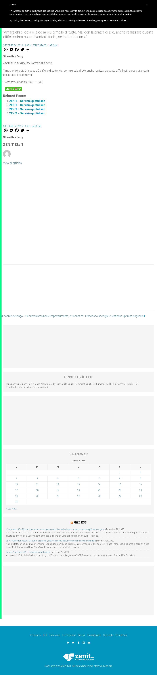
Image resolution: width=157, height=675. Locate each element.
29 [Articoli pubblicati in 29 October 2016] (120, 496)
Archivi (54, 45)
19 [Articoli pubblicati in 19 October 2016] (58, 490)
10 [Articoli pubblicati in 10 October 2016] (16, 484)
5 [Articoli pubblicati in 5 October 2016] (57, 478)
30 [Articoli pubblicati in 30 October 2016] (140, 496)
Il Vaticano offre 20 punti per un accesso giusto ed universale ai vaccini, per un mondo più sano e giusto (56, 529)
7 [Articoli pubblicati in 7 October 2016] (99, 478)
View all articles (12, 163)
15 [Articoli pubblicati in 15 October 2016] (120, 484)
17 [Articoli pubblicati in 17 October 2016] (16, 490)
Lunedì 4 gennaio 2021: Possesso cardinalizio (28, 552)
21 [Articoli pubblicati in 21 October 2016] (99, 490)
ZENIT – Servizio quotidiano (27, 100)
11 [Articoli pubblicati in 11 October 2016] (37, 484)
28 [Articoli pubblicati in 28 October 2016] (99, 496)
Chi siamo (35, 635)
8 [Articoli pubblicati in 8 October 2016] (119, 478)
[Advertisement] (78, 290)
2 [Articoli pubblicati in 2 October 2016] (140, 472)
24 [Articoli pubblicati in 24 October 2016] (16, 496)
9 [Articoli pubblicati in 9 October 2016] (140, 478)
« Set (8, 509)
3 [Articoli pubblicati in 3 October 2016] (16, 478)
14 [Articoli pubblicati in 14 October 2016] (99, 484)
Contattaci (121, 635)
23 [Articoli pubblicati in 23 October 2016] (140, 490)
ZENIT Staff (39, 45)
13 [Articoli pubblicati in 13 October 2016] (78, 484)
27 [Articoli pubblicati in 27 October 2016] (78, 496)
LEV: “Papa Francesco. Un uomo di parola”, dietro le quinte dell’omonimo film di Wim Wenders (51, 540)
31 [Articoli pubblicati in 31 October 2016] (16, 502)
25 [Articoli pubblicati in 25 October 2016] (37, 496)
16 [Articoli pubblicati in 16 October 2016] (140, 484)
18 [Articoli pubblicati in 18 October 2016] (37, 490)
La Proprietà (69, 635)
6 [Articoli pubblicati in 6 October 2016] (78, 478)
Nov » (14, 509)
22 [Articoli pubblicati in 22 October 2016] (120, 490)
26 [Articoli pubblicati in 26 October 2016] (58, 496)
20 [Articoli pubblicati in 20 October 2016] (78, 490)
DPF (45, 635)
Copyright (108, 635)
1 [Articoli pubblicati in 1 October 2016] (119, 472)
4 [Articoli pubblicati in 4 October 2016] (37, 478)
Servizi (81, 635)
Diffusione (55, 635)
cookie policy (124, 14)
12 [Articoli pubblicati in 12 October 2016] (58, 484)
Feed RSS (79, 522)
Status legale (94, 635)
